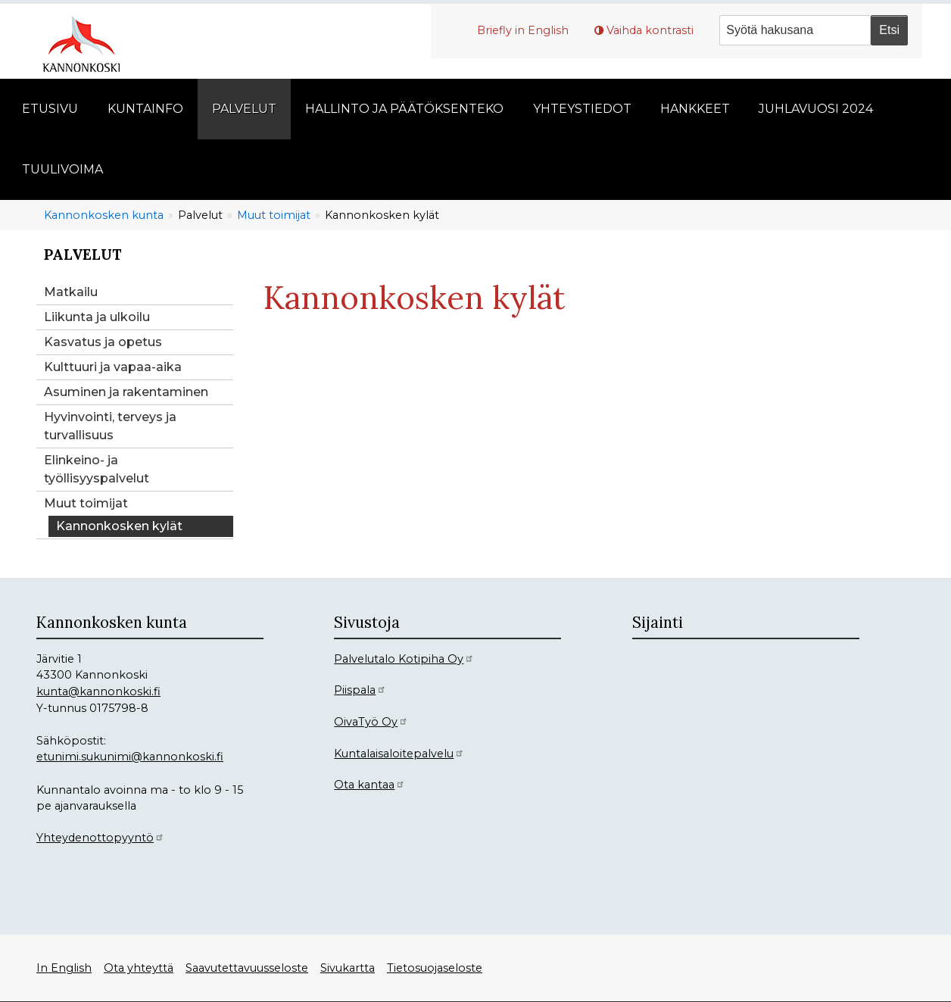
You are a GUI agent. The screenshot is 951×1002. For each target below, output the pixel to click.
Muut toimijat (273, 215)
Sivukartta (347, 968)
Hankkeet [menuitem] (695, 108)
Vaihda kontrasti (650, 30)
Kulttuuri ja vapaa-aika (113, 367)
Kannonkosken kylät (119, 526)
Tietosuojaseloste (434, 968)
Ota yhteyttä (138, 968)
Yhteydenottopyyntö (100, 837)
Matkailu (71, 292)
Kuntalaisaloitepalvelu (399, 753)
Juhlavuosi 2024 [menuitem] (816, 108)
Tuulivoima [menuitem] (62, 169)
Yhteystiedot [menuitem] (582, 108)
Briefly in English (523, 30)
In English (64, 968)
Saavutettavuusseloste (247, 968)
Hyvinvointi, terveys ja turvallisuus (110, 426)
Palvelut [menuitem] (244, 108)
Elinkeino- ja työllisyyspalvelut (96, 469)
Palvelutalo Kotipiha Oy (404, 659)
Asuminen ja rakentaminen (126, 392)
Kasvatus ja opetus (103, 342)
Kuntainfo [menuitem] (145, 108)
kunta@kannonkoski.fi (98, 691)
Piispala (360, 690)
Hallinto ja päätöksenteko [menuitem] (404, 108)
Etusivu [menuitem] (50, 108)
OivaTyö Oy (371, 722)
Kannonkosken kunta (104, 215)
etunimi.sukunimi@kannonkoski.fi (129, 756)
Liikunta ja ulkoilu (97, 317)
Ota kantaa (369, 784)
